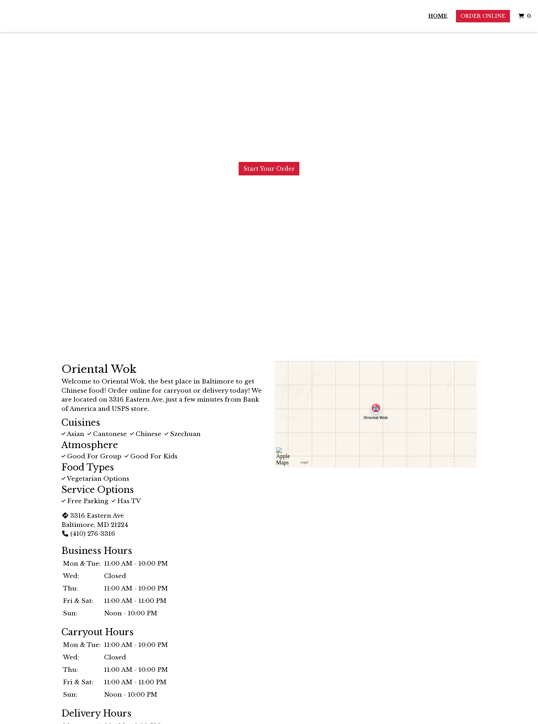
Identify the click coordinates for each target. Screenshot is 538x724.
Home (437, 16)
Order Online (483, 16)
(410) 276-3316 (88, 534)
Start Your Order (269, 168)
